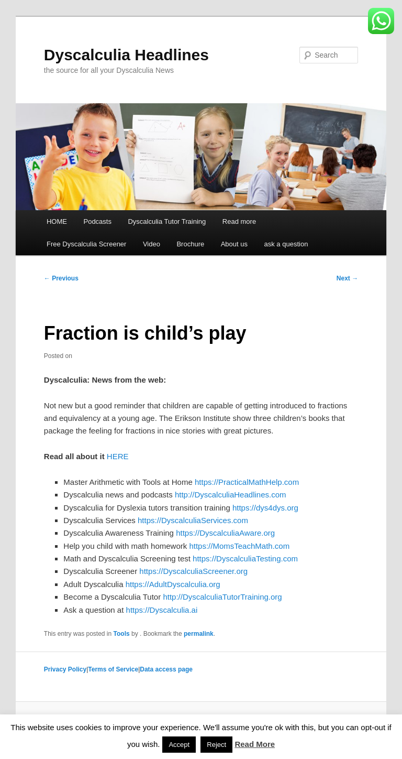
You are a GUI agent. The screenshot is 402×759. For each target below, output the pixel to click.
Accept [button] (179, 745)
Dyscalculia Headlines (126, 54)
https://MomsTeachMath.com (239, 545)
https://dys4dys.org (265, 507)
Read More (254, 744)
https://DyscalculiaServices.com (193, 520)
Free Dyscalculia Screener (86, 244)
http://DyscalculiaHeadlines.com (230, 494)
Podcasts (97, 221)
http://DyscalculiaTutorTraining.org (222, 596)
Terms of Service (113, 669)
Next (347, 278)
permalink (199, 633)
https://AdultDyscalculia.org (173, 584)
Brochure (190, 244)
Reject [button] (216, 745)
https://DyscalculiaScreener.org (193, 571)
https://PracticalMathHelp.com (247, 482)
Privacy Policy (65, 669)
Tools (122, 633)
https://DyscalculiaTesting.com (245, 558)
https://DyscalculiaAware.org (225, 532)
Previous (61, 278)
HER (115, 456)
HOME (57, 221)
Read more (239, 221)
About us (234, 244)
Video (151, 244)
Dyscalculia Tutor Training (167, 221)
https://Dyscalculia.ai (162, 609)
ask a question (286, 244)
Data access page (166, 669)
